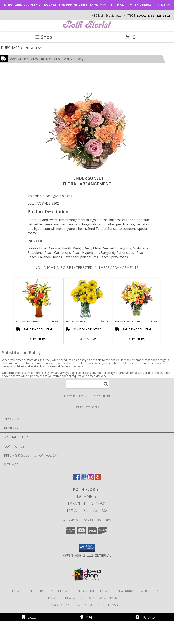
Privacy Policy (58, 605)
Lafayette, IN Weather (65, 598)
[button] (87, 548)
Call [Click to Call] (29, 617)
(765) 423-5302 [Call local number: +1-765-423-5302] (159, 15)
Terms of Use (117, 605)
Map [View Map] (86, 617)
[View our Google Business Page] (83, 479)
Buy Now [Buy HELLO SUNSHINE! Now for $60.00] (87, 339)
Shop (43, 37)
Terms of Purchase (88, 605)
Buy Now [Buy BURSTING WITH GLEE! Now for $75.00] (137, 339)
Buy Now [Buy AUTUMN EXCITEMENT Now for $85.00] (38, 339)
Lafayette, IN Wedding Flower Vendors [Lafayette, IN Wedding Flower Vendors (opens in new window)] (131, 591)
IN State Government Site (106, 598)
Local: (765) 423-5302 (43, 203)
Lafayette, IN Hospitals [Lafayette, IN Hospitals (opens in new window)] (78, 591)
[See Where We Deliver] (87, 407)
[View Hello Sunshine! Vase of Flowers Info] (87, 299)
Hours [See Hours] (145, 617)
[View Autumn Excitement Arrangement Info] (37, 299)
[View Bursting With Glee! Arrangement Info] (136, 299)
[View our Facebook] (76, 479)
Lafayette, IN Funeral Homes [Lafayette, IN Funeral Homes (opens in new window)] (34, 591)
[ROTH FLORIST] (87, 27)
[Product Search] (87, 384)
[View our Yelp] (98, 479)
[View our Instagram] (90, 479)
